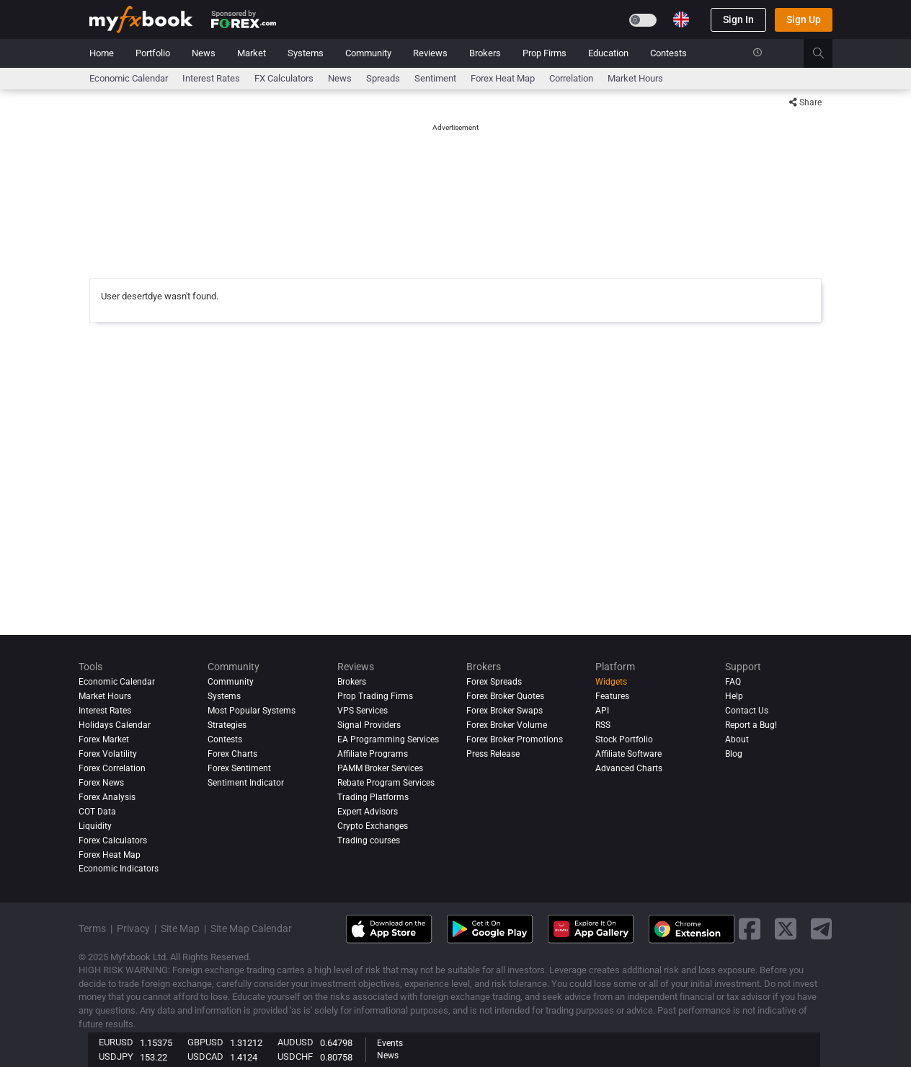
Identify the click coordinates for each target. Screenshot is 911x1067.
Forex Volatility (108, 754)
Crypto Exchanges (372, 826)
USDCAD (205, 1056)
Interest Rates (211, 78)
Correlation (571, 78)
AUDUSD (295, 1042)
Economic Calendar (128, 78)
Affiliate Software (628, 754)
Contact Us (746, 711)
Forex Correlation (112, 768)
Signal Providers (369, 725)
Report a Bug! (751, 725)
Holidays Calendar (115, 725)
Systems (306, 53)
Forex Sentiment (239, 768)
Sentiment (435, 78)
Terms (92, 928)
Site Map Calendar (251, 928)
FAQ (733, 682)
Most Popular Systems (251, 711)
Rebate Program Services (386, 783)
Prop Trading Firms (375, 696)
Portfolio (152, 53)
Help (734, 696)
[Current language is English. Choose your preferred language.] (681, 19)
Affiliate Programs (372, 754)
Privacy (133, 928)
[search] (826, 53)
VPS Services (362, 711)
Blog (733, 754)
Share (805, 102)
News (203, 53)
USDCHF (295, 1056)
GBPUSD (205, 1042)
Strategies (227, 725)
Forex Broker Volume (506, 725)
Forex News (101, 783)
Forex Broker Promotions (514, 739)
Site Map (180, 928)
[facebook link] (749, 928)
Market (251, 53)
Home (101, 53)
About (737, 739)
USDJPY (116, 1056)
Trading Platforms (373, 797)
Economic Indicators (119, 869)
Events (390, 1043)
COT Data (97, 812)
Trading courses (368, 840)
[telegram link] (821, 928)
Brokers (485, 53)
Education (608, 53)
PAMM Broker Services (380, 768)
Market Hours (635, 78)
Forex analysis (107, 797)
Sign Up (803, 19)
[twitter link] (785, 928)
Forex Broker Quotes (505, 696)
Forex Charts (232, 754)
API (602, 711)
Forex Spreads (494, 682)
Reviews (430, 53)
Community (368, 53)
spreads (383, 78)
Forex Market (104, 739)
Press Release (493, 754)
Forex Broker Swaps (504, 711)
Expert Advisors (367, 812)
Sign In (738, 19)
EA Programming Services (388, 739)
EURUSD (116, 1042)
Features (612, 696)
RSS (602, 725)
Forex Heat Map (503, 78)
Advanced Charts (628, 768)
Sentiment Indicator (246, 783)
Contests (668, 53)
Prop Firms (544, 53)
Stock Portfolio (624, 739)
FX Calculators (284, 78)
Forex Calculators (113, 840)
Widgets (611, 682)
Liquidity (95, 826)
